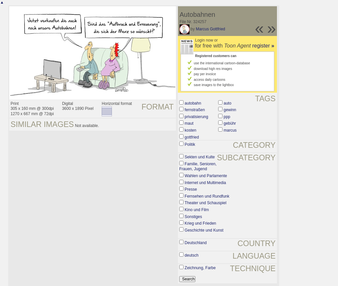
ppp (227, 116)
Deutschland (196, 242)
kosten (190, 130)
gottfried (192, 137)
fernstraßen (195, 110)
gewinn (230, 110)
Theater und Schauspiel (205, 203)
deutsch (191, 255)
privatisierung (196, 116)
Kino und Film (197, 209)
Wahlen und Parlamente (206, 176)
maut (189, 123)
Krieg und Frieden (200, 223)
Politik (190, 144)
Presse (191, 189)
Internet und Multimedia (205, 182)
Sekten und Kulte (200, 157)
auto (227, 103)
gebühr (230, 123)
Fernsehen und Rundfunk (207, 196)
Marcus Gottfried (210, 29)
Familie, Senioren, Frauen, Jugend (198, 167)
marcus (230, 130)
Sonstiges (193, 216)
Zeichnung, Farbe (200, 268)
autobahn (193, 103)
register (263, 45)
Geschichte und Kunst (204, 230)
